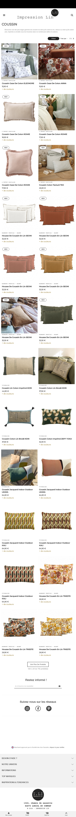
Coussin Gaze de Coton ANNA (52, 83)
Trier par (64, 38)
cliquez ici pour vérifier (57, 747)
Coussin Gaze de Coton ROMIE (16, 134)
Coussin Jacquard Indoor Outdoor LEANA (17, 490)
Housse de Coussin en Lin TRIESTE (55, 596)
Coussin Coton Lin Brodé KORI (53, 388)
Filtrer (53, 38)
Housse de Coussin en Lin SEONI (17, 236)
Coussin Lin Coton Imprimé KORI (17, 388)
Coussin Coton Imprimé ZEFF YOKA (55, 439)
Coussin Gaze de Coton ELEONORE (18, 83)
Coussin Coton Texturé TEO (51, 185)
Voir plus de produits (38, 664)
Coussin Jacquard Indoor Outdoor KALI (17, 544)
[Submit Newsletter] (59, 686)
